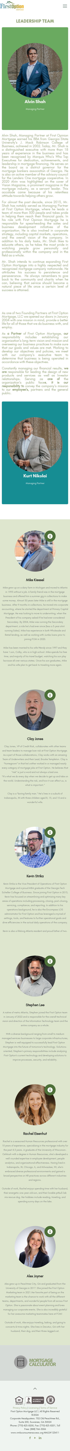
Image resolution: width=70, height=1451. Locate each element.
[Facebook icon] (30, 1438)
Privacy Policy (20, 1407)
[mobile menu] (65, 5)
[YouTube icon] (35, 1438)
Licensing (33, 1407)
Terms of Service (48, 1407)
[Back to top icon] (35, 1389)
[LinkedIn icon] (40, 1438)
